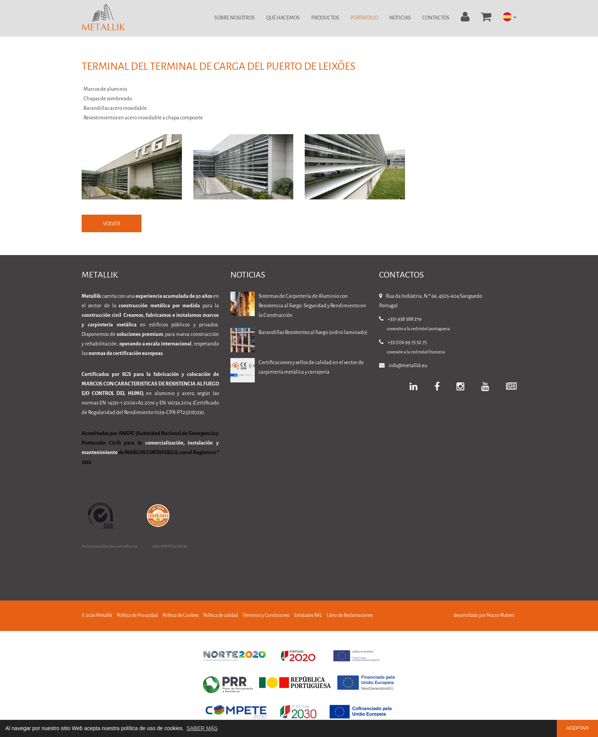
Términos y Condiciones (266, 615)
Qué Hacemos (283, 18)
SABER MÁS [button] (202, 728)
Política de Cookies (180, 615)
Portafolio (364, 18)
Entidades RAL (308, 615)
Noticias (400, 18)
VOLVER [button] (112, 224)
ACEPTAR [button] (577, 728)
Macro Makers (500, 615)
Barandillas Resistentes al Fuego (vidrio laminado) (313, 333)
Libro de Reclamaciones (350, 615)
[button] (509, 17)
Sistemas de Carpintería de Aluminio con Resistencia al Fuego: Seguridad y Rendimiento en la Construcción (312, 306)
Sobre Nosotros (234, 18)
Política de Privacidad (137, 615)
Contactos (435, 18)
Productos (325, 18)
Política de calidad (220, 615)
